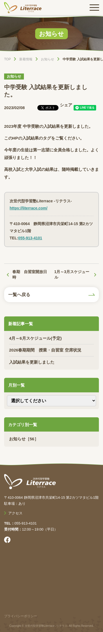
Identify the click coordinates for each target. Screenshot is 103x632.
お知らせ (14, 76)
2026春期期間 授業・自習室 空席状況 (45, 350)
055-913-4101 (30, 238)
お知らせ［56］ (23, 439)
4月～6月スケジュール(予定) (35, 338)
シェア (66, 105)
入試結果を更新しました (31, 362)
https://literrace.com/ (29, 208)
